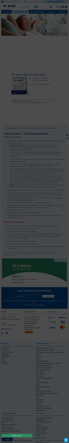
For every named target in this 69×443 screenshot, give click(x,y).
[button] (34, 230)
